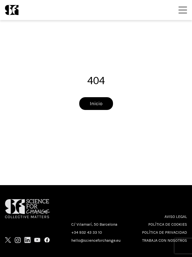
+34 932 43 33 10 (86, 232)
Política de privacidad (164, 232)
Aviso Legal (175, 216)
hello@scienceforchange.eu (96, 240)
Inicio (96, 103)
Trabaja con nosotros (164, 240)
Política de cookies (167, 224)
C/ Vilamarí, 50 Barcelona (94, 224)
